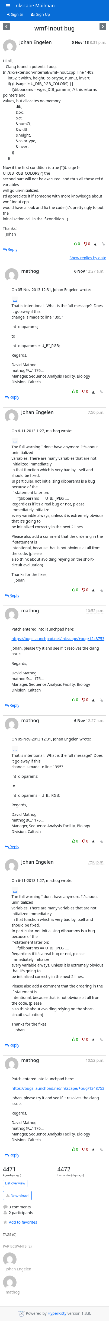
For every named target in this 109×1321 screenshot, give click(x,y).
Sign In (15, 14)
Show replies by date (88, 257)
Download (17, 1195)
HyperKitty (57, 1313)
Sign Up (40, 14)
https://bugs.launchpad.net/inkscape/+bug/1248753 (58, 638)
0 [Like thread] (77, 243)
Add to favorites (20, 1222)
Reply (10, 249)
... (15, 300)
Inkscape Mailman (34, 5)
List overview (15, 1183)
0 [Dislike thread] (87, 243)
